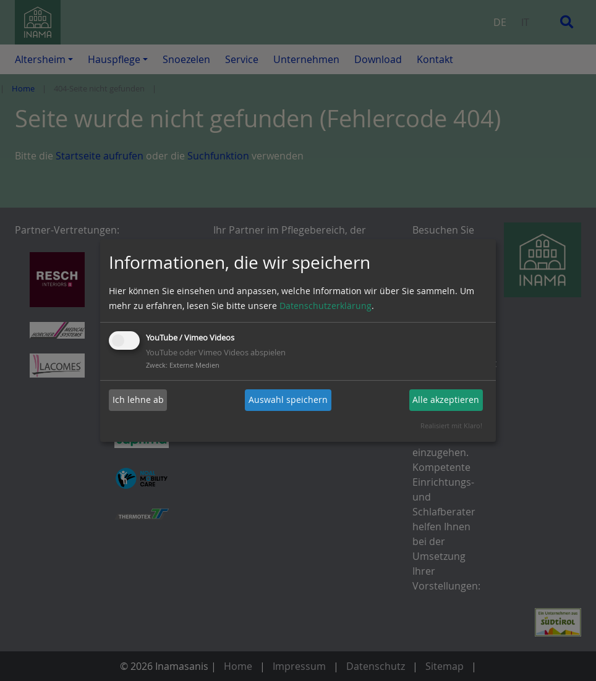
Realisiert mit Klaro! (451, 425)
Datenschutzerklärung (325, 305)
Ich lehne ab (138, 399)
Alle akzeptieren (445, 399)
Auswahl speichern (288, 399)
